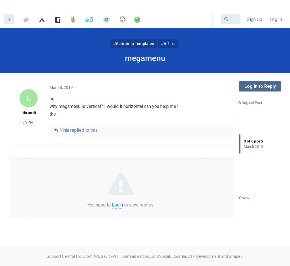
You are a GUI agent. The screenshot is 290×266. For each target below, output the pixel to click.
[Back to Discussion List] (9, 19)
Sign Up (254, 19)
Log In (276, 19)
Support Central (28, 19)
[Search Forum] (230, 19)
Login (117, 205)
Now (243, 198)
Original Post (250, 103)
